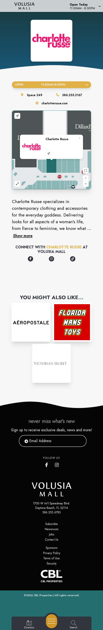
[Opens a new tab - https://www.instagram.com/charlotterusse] (51, 259)
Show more (23, 235)
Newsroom (51, 529)
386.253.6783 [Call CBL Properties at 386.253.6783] (51, 512)
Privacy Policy (51, 553)
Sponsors (51, 548)
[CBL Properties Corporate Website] (51, 576)
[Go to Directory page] (29, 624)
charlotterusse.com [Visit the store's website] (54, 103)
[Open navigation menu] (51, 621)
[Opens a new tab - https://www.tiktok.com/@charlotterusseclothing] (72, 259)
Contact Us (51, 539)
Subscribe (51, 524)
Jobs (51, 534)
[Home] (26, 5)
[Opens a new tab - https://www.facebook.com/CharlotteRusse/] (30, 259)
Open (51, 84)
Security (52, 563)
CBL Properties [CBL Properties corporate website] (43, 595)
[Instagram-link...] (31, 322)
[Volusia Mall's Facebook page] (47, 464)
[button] (85, 5)
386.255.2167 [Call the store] (72, 95)
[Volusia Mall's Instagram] (57, 464)
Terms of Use (51, 558)
